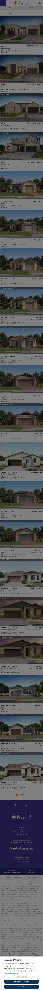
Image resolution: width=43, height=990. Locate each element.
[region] (21, 973)
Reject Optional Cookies (21, 981)
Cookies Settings (21, 977)
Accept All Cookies (21, 986)
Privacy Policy (14, 973)
